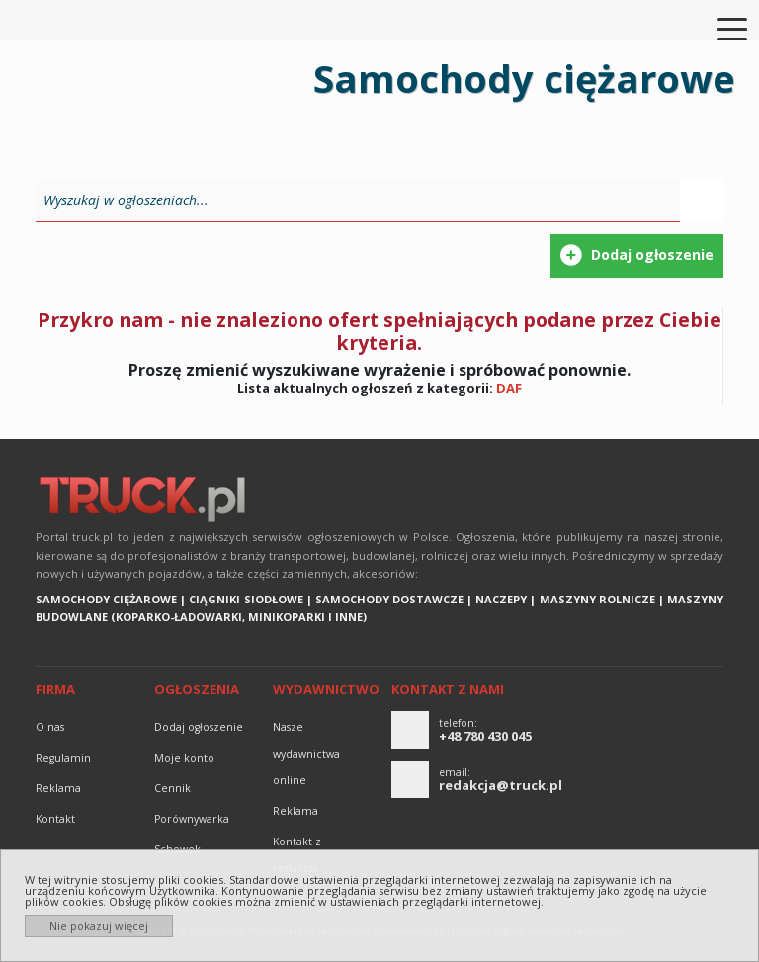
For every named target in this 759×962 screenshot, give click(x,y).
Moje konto (184, 757)
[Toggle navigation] (720, 27)
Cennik (172, 788)
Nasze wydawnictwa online (306, 753)
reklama (58, 788)
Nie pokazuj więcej (98, 926)
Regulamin (63, 757)
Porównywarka (191, 819)
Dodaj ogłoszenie (198, 727)
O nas (50, 727)
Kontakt (55, 819)
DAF (509, 388)
